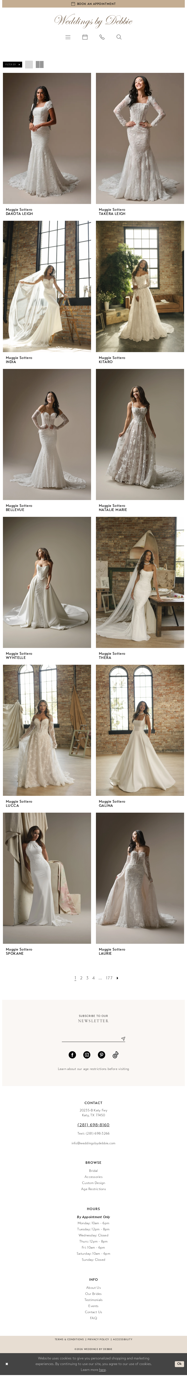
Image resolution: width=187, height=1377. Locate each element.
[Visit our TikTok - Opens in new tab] (115, 1056)
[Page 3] (87, 979)
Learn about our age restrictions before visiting (93, 1071)
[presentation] (47, 139)
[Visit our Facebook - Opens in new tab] (72, 1056)
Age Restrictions (93, 1191)
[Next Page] (119, 979)
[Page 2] (80, 979)
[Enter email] (93, 1040)
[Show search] (119, 38)
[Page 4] (94, 979)
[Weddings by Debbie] (93, 22)
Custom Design (93, 1185)
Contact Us (93, 1314)
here (102, 1371)
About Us (93, 1289)
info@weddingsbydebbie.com (94, 1145)
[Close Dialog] (7, 1366)
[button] (67, 38)
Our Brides (93, 1295)
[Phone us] (102, 38)
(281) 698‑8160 (93, 1126)
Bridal (93, 1172)
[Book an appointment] (93, 4)
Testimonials (93, 1302)
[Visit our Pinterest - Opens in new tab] (101, 1056)
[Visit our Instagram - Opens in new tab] (87, 1056)
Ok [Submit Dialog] (179, 1366)
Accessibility (122, 1341)
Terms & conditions (69, 1341)
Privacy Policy (98, 1341)
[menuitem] (67, 38)
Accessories (93, 1178)
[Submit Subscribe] (121, 1040)
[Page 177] (110, 979)
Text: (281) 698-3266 (93, 1135)
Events (93, 1308)
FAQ (93, 1320)
